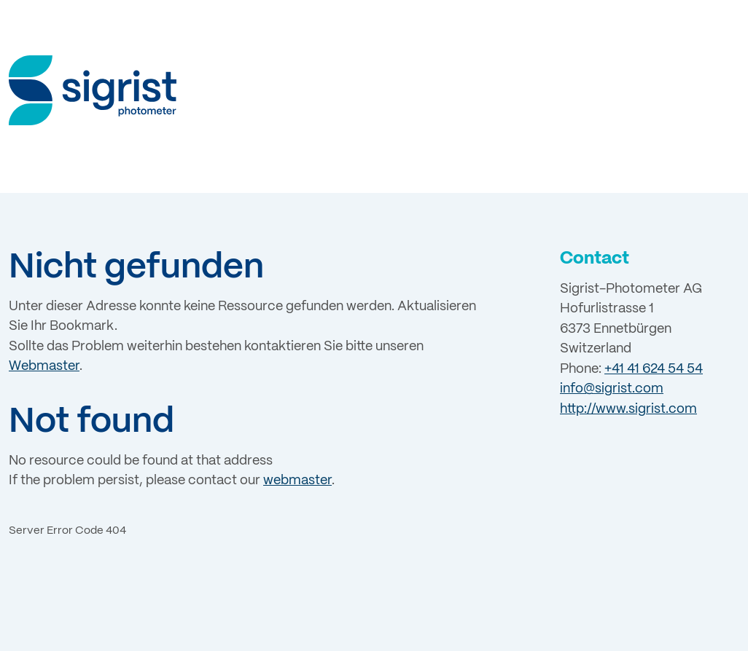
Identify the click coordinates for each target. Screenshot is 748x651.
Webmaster (44, 366)
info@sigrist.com (611, 388)
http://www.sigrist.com (628, 409)
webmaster (297, 480)
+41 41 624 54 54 (653, 369)
